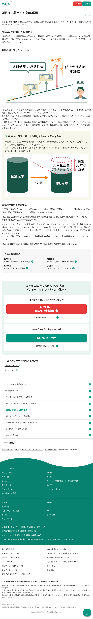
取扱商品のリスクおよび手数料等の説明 (62, 562)
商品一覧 (5, 477)
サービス (50, 477)
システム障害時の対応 (10, 557)
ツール (4, 481)
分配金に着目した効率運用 (14, 268)
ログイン (87, 4)
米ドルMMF (51, 515)
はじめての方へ (8, 468)
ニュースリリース (54, 489)
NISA (49, 511)
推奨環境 (50, 570)
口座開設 (78, 4)
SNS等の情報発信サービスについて (16, 574)
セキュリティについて (10, 553)
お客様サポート (8, 485)
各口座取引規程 (8, 549)
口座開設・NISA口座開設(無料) (46, 309)
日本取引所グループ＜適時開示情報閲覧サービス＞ (23, 527)
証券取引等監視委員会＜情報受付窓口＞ (19, 531)
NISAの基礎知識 (11, 435)
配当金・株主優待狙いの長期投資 (17, 262)
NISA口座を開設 (46, 338)
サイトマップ (7, 519)
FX (48, 507)
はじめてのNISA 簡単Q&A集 (16, 429)
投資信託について (12, 366)
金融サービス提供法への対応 (13, 566)
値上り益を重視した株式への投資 (60, 262)
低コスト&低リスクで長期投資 (59, 268)
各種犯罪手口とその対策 (56, 549)
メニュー (87, 614)
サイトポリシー (53, 566)
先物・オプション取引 (10, 511)
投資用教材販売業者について (58, 557)
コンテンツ (88, 15)
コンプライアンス (9, 562)
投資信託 (5, 507)
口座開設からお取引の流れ (44, 317)
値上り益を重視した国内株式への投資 (21, 403)
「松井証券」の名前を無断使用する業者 (62, 553)
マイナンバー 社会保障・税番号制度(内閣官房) (21, 535)
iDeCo (4, 515)
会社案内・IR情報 (9, 493)
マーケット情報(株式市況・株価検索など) (63, 481)
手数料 (49, 473)
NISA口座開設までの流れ (45, 346)
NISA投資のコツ (11, 391)
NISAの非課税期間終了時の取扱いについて (23, 423)
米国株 (49, 502)
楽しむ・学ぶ (7, 473)
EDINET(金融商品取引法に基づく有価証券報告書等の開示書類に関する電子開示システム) (38, 539)
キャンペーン (7, 489)
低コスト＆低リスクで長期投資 (18, 416)
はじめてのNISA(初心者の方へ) (16, 384)
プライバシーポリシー (10, 570)
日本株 (4, 502)
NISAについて (10, 370)
